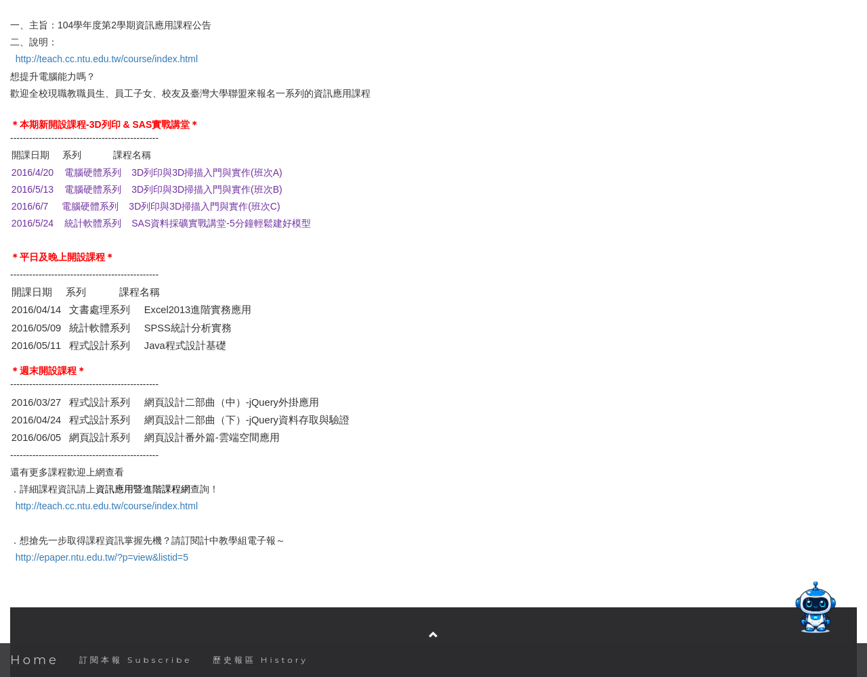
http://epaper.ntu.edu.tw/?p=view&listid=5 (102, 557)
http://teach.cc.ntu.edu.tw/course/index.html (107, 58)
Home (34, 660)
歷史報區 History (260, 660)
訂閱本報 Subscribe (135, 660)
